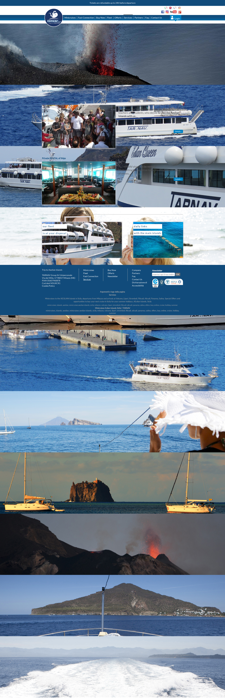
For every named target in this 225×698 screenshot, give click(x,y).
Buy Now (100, 17)
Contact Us (156, 17)
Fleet (109, 17)
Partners (139, 17)
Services (128, 17)
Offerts (118, 17)
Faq (147, 17)
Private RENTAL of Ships (54, 158)
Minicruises (70, 17)
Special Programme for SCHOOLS (58, 101)
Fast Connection (86, 17)
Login (177, 18)
